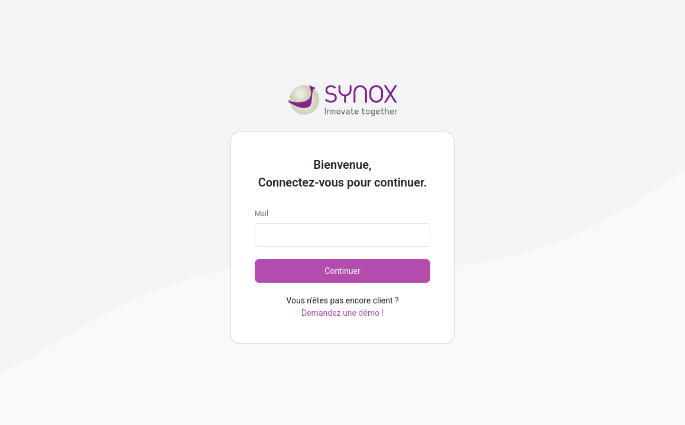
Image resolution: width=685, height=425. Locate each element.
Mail (261, 214)
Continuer (342, 271)
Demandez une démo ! (342, 313)
